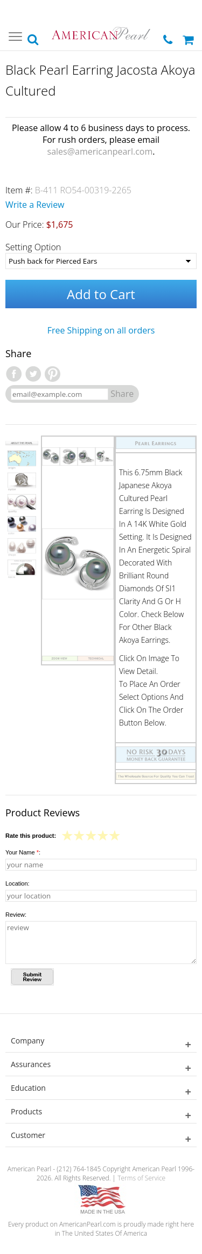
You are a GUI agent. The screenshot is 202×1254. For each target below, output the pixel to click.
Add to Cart (101, 294)
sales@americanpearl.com (100, 151)
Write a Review (35, 205)
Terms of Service (141, 1178)
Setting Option (33, 247)
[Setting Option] (101, 261)
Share (122, 394)
